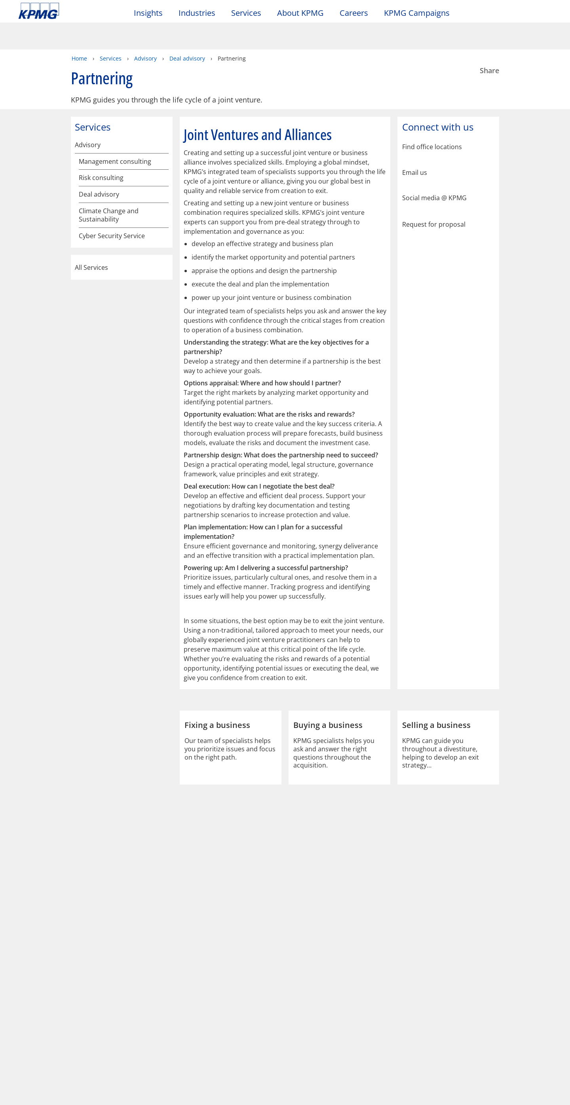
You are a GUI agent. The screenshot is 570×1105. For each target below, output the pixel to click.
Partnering (99, 218)
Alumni (195, 1001)
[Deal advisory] (163, 167)
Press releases (123, 1016)
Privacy (68, 967)
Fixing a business (108, 250)
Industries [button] (197, 13)
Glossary (255, 967)
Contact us (36, 1030)
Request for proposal (434, 196)
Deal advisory (187, 30)
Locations (34, 1016)
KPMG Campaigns (421, 13)
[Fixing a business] (163, 252)
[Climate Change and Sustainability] (163, 269)
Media (112, 1001)
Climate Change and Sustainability (109, 271)
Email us (414, 145)
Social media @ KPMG (434, 170)
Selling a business (109, 201)
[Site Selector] (545, 14)
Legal (28, 967)
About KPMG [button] (300, 13)
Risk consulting (101, 150)
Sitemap (173, 967)
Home (79, 30)
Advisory (145, 30)
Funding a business (111, 234)
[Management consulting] (163, 135)
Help (213, 967)
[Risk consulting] (163, 151)
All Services (122, 323)
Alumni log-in (202, 1016)
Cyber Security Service (112, 292)
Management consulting (115, 134)
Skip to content (69, 11)
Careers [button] (354, 13)
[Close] (483, 1092)
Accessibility (119, 967)
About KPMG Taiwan (54, 1001)
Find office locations (432, 119)
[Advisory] (163, 117)
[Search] (527, 14)
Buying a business (109, 184)
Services (111, 30)
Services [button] (246, 13)
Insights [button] (148, 13)
